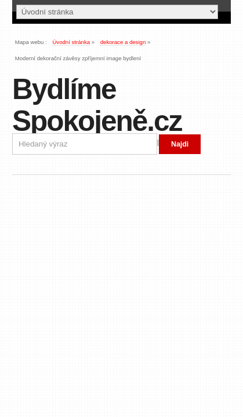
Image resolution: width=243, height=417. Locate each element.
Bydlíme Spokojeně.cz (97, 104)
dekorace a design (123, 42)
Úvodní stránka (71, 42)
